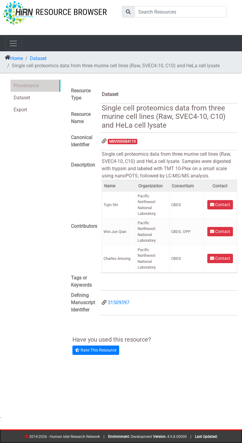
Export (20, 110)
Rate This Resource (95, 350)
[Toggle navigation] (13, 43)
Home (16, 58)
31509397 (118, 302)
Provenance (26, 85)
